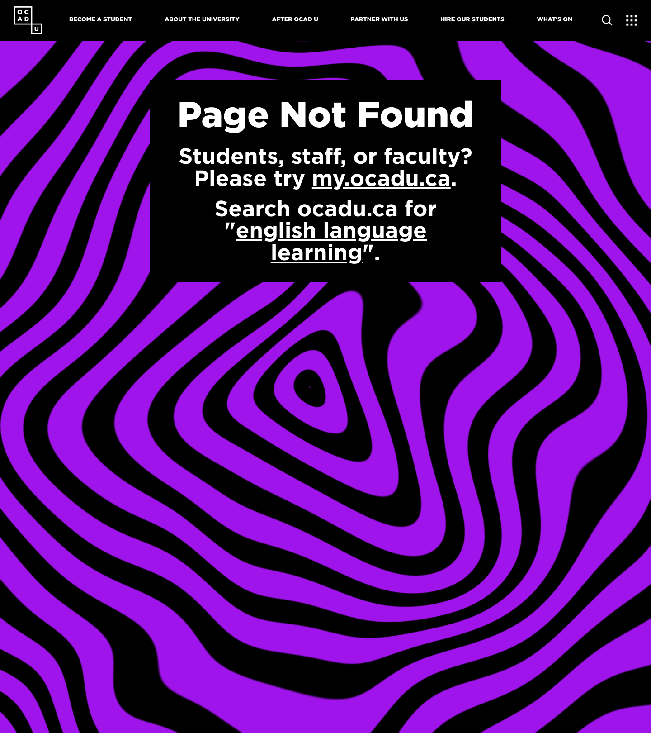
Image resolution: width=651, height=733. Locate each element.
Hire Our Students (472, 19)
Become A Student (100, 19)
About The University (202, 19)
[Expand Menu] (631, 20)
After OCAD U (295, 19)
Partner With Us (379, 19)
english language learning (331, 241)
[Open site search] (607, 20)
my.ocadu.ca (381, 178)
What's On (555, 19)
